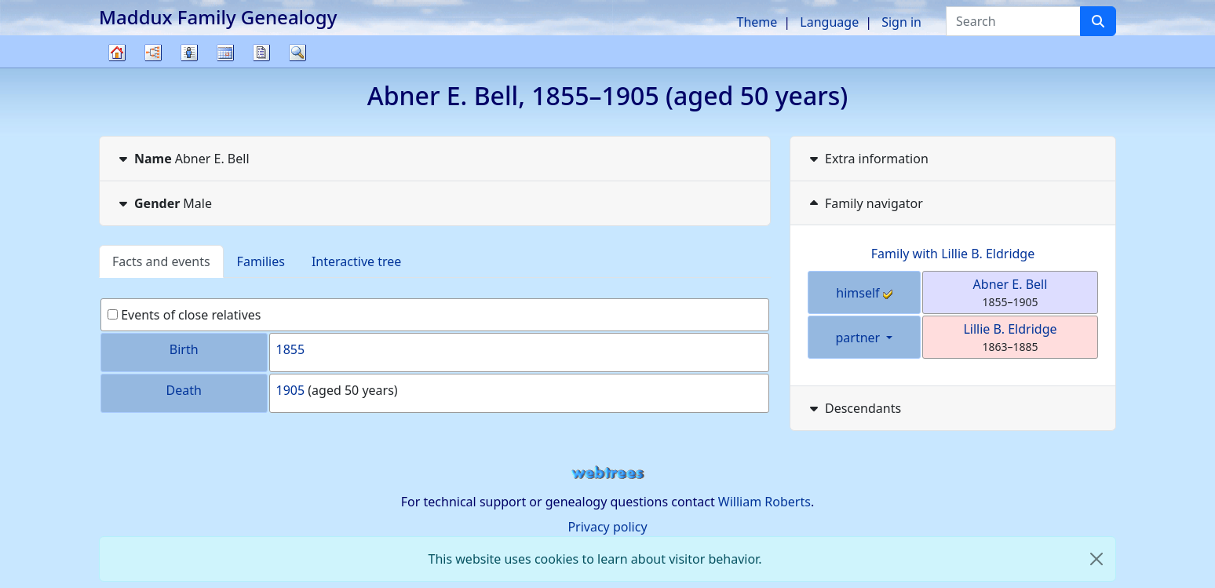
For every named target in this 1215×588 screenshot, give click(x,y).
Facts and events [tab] (161, 261)
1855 (290, 349)
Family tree (117, 67)
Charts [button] (153, 53)
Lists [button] (189, 53)
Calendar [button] (225, 53)
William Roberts (764, 501)
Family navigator (864, 203)
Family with (952, 253)
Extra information (867, 158)
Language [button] (829, 22)
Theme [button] (757, 22)
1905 (290, 390)
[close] (1096, 559)
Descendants (853, 408)
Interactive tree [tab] (356, 261)
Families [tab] (261, 261)
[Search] (1098, 21)
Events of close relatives (184, 314)
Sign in (901, 22)
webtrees (607, 473)
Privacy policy (607, 526)
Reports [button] (261, 53)
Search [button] (297, 53)
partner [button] (860, 337)
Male (163, 203)
